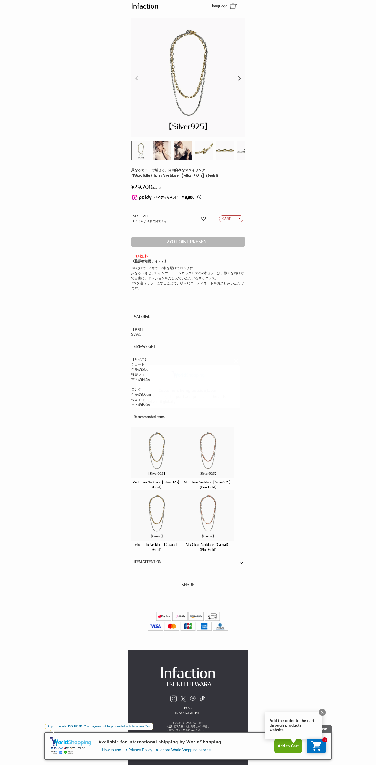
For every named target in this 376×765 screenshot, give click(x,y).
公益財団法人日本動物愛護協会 (183, 726)
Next (239, 78)
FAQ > (188, 708)
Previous (137, 78)
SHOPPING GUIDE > (188, 713)
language (219, 6)
